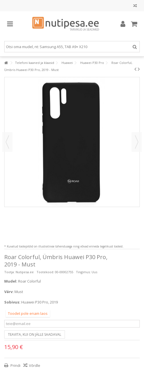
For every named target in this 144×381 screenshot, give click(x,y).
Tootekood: (45, 272)
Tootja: (9, 272)
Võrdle (34, 365)
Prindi (15, 365)
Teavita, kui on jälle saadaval (34, 334)
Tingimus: (83, 272)
